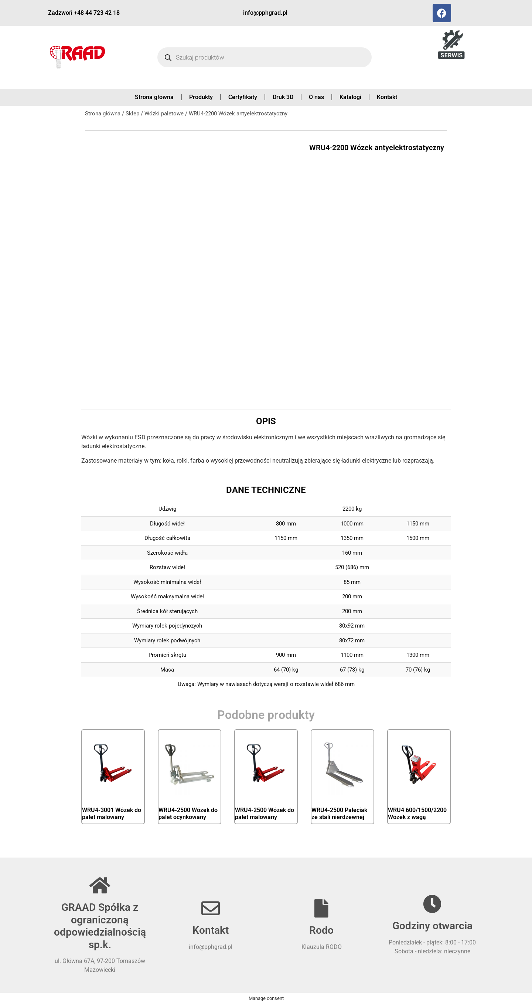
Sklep (132, 113)
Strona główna (154, 97)
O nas (316, 97)
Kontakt (387, 97)
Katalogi (350, 97)
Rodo (321, 930)
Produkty (201, 97)
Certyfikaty (242, 97)
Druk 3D (283, 97)
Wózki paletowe (164, 113)
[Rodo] (321, 908)
